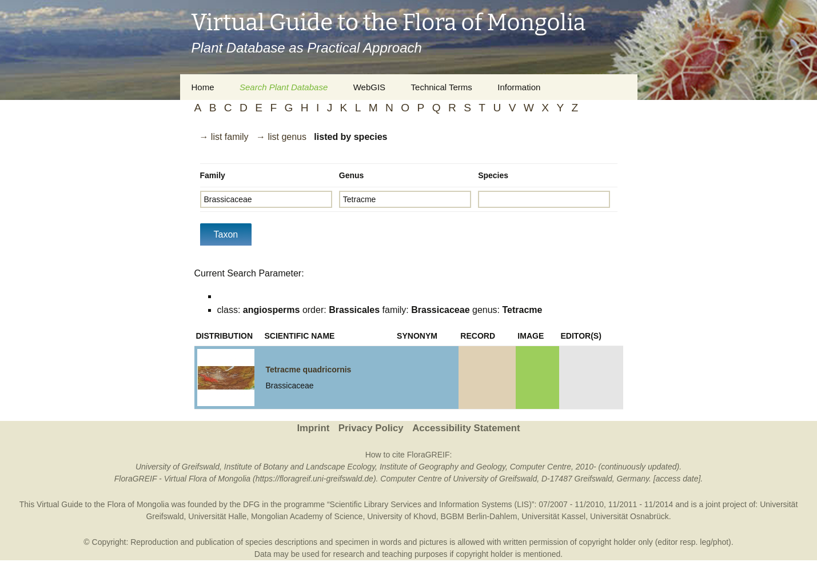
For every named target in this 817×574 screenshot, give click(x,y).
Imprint (313, 428)
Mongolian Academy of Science (306, 516)
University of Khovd (401, 516)
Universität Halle (217, 516)
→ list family (223, 137)
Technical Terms (441, 87)
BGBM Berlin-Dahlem (479, 516)
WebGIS (369, 87)
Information (518, 87)
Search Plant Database (284, 87)
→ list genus (281, 137)
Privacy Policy (371, 428)
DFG (251, 504)
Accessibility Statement (466, 428)
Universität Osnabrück (629, 516)
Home (203, 87)
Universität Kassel (553, 516)
